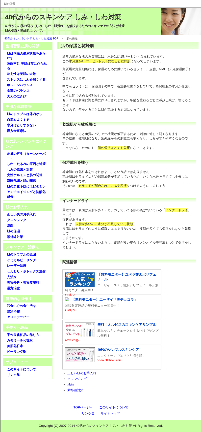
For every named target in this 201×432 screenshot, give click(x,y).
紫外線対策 (75, 390)
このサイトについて (21, 369)
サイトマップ (110, 413)
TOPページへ (83, 407)
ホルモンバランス (20, 85)
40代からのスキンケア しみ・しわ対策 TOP (31, 38)
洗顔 (70, 384)
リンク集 (13, 375)
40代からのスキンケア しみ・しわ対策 (63, 17)
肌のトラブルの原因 (21, 254)
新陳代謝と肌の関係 (21, 181)
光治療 (12, 277)
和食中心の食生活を (21, 306)
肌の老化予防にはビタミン (26, 186)
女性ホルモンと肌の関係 (24, 175)
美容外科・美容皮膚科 (23, 282)
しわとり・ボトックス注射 (26, 271)
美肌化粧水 (15, 346)
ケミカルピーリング (21, 260)
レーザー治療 (16, 265)
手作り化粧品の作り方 (23, 335)
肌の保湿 (13, 231)
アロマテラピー (18, 317)
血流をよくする (18, 120)
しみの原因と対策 (20, 169)
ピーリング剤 (16, 352)
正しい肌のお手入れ (81, 373)
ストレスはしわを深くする (26, 79)
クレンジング (77, 379)
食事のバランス (18, 91)
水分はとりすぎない (21, 125)
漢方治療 (13, 288)
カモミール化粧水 (20, 340)
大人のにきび (16, 96)
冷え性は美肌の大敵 (21, 74)
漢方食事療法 (16, 131)
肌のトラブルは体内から (24, 114)
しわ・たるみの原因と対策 (26, 164)
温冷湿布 (13, 311)
